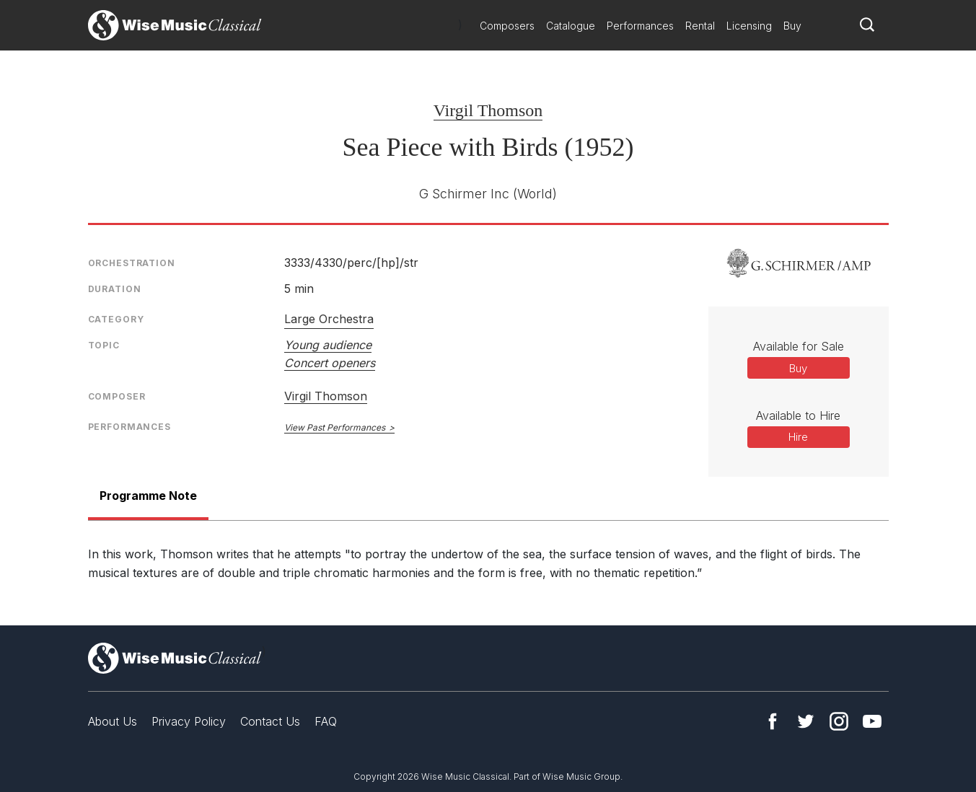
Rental (700, 25)
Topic (104, 345)
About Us (112, 721)
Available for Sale (798, 346)
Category (116, 319)
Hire (798, 437)
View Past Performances (334, 427)
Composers (507, 25)
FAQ (326, 721)
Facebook (772, 721)
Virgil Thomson (488, 110)
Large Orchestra (329, 319)
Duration (114, 288)
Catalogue (570, 25)
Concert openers (329, 363)
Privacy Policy (188, 721)
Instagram (839, 721)
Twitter (805, 721)
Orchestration (131, 263)
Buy (792, 25)
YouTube (872, 721)
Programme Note (148, 495)
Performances (640, 25)
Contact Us (270, 721)
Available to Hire (798, 415)
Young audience (328, 345)
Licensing (749, 25)
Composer (117, 396)
